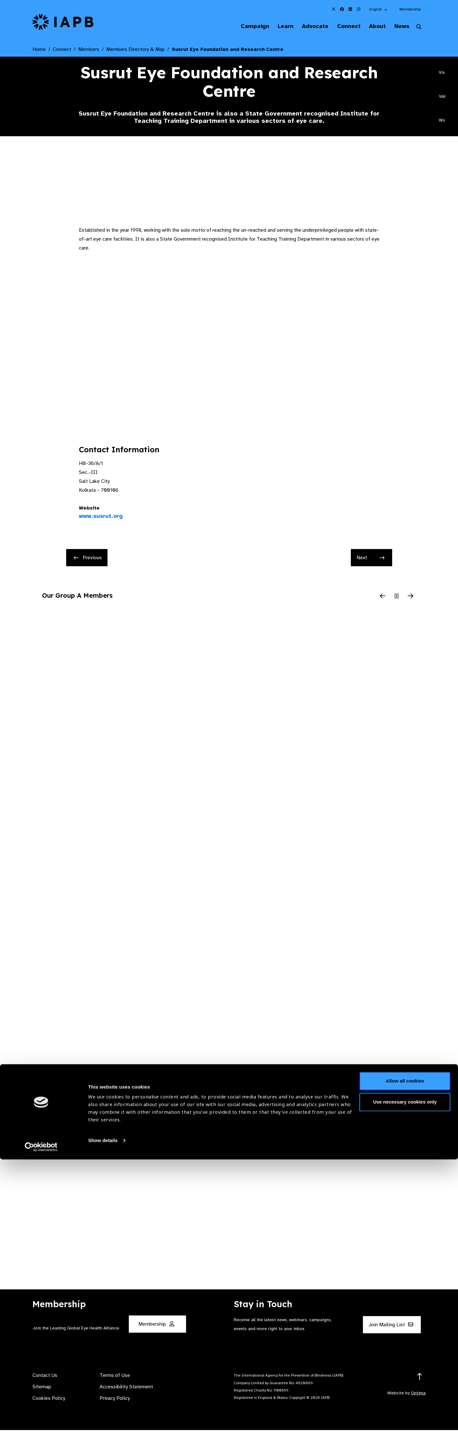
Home (39, 50)
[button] (378, 9)
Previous (88, 558)
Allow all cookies (405, 1352)
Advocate (305, 26)
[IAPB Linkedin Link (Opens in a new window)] (350, 9)
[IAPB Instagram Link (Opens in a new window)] (358, 9)
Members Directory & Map (135, 50)
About (372, 26)
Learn (273, 26)
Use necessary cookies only (405, 1373)
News (399, 26)
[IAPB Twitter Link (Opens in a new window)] (334, 9)
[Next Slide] (410, 597)
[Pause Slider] (396, 597)
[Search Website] (419, 28)
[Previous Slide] (382, 597)
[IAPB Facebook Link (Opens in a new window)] (342, 9)
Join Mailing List (391, 1325)
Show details (103, 1412)
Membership (410, 9)
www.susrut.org (101, 516)
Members (88, 50)
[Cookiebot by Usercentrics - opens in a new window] (41, 1418)
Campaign (240, 26)
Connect (341, 26)
